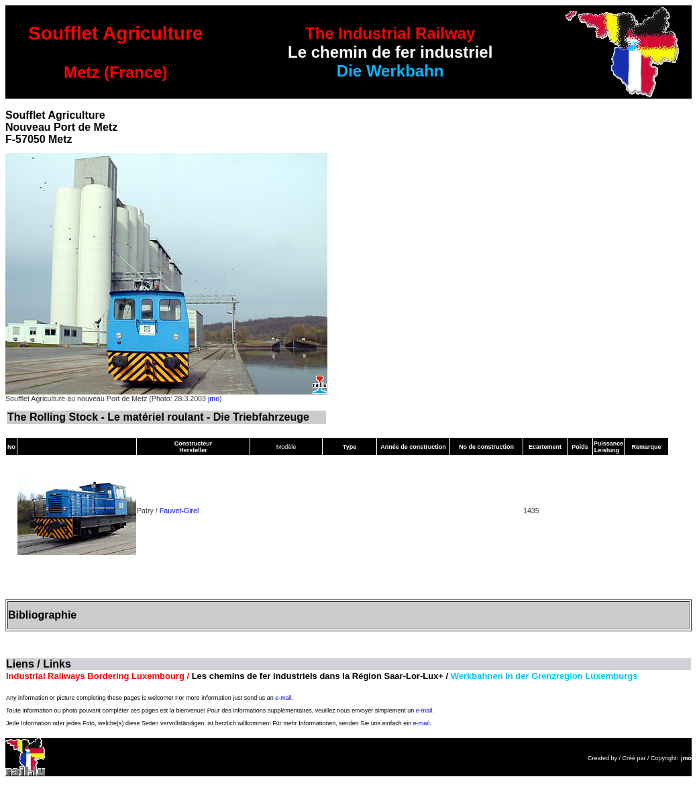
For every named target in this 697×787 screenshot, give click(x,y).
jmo (213, 399)
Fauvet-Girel (179, 511)
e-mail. (284, 697)
